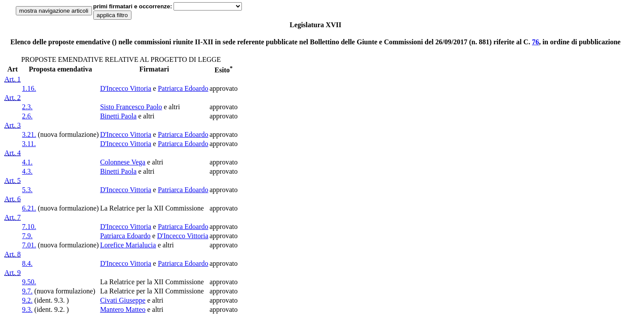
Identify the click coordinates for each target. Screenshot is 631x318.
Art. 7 (12, 217)
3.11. (28, 143)
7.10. (29, 226)
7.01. (29, 245)
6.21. (29, 208)
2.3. (27, 107)
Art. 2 (12, 97)
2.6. (27, 116)
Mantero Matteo (122, 309)
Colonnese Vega (122, 162)
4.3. (27, 171)
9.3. (27, 309)
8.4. (27, 263)
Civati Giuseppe (122, 300)
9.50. (29, 282)
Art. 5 (12, 180)
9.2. (27, 300)
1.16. (29, 88)
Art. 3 (12, 125)
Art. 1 (12, 79)
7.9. (27, 235)
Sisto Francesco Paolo (131, 107)
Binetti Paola (118, 116)
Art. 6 (12, 199)
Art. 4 (12, 153)
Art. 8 (12, 254)
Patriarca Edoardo (183, 88)
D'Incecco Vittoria (125, 88)
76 (535, 42)
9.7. (27, 291)
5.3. (27, 189)
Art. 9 (12, 272)
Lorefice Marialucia (128, 245)
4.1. (27, 162)
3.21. (29, 134)
